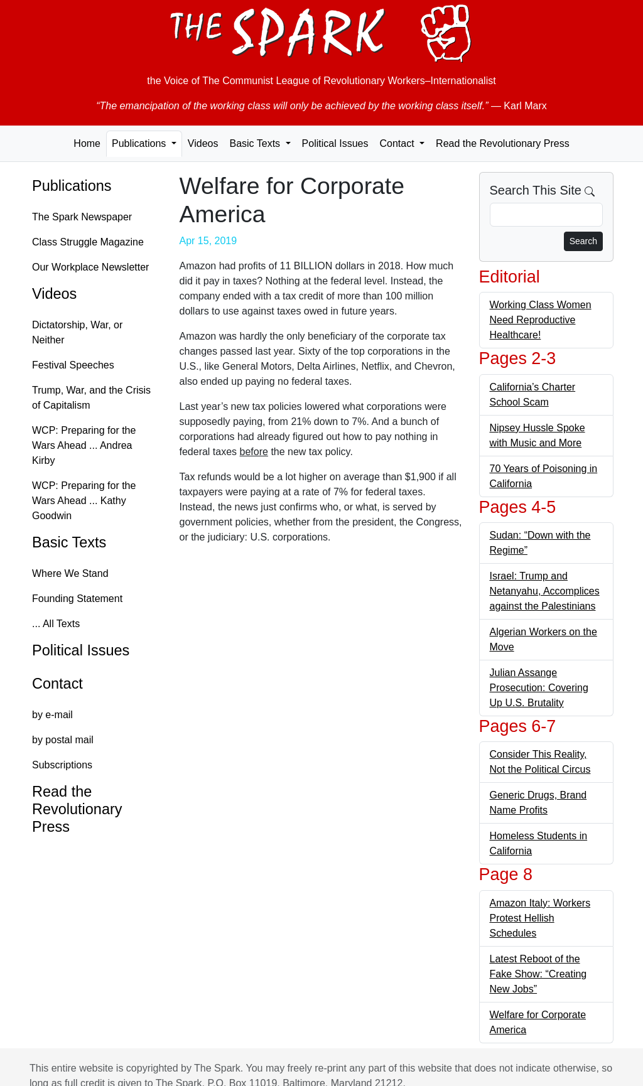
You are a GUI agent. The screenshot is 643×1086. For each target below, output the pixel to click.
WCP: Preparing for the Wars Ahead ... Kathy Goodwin (84, 500)
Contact (57, 683)
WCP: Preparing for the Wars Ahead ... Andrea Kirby (84, 445)
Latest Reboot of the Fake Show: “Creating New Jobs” (538, 974)
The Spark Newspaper (82, 217)
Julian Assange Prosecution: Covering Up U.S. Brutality (539, 687)
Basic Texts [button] (256, 143)
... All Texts (56, 623)
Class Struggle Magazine (88, 242)
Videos (203, 143)
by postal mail (63, 739)
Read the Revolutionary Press (503, 143)
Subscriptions (62, 765)
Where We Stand (70, 573)
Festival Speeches (73, 365)
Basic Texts (69, 542)
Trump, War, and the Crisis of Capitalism (91, 398)
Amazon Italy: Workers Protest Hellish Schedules (540, 918)
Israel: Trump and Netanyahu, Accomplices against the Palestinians (545, 591)
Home (86, 143)
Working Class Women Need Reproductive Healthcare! (541, 319)
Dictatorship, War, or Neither (77, 332)
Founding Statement (77, 598)
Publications (72, 186)
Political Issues (335, 143)
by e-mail (52, 714)
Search (583, 241)
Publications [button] (140, 143)
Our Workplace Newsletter (90, 267)
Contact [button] (398, 143)
